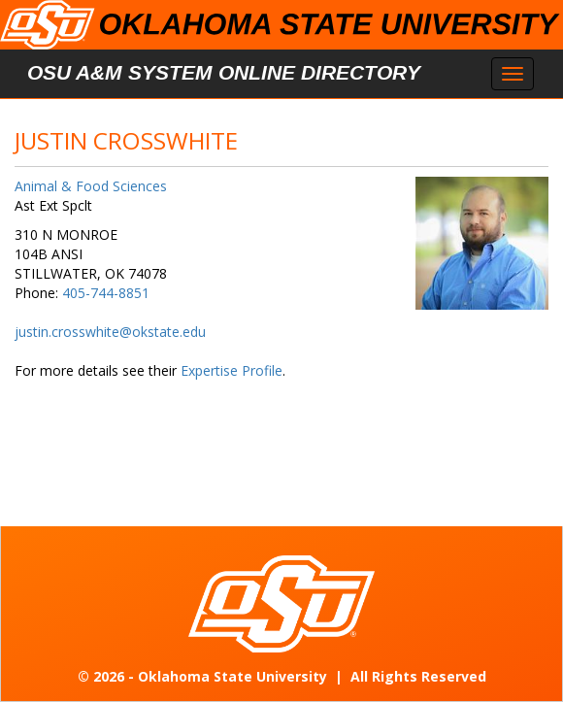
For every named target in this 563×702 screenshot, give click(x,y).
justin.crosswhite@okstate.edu (110, 331)
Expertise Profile (231, 370)
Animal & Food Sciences (91, 186)
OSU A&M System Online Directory (223, 72)
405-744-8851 (105, 293)
